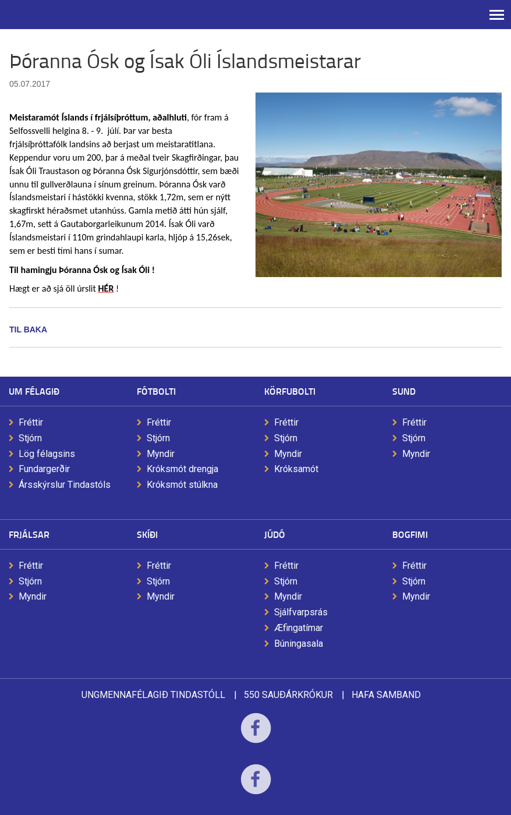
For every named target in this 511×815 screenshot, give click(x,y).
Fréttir (31, 422)
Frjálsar (29, 534)
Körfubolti (289, 391)
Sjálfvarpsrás (301, 612)
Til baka (28, 329)
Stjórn (30, 438)
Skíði (147, 534)
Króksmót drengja (182, 468)
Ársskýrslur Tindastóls (65, 484)
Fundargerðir (44, 468)
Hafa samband (386, 694)
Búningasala (298, 643)
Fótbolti (156, 391)
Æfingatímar (298, 627)
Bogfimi (410, 534)
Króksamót (296, 468)
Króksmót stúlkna (182, 484)
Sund (404, 391)
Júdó (274, 534)
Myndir (161, 453)
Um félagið (34, 391)
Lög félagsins (47, 453)
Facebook (256, 735)
